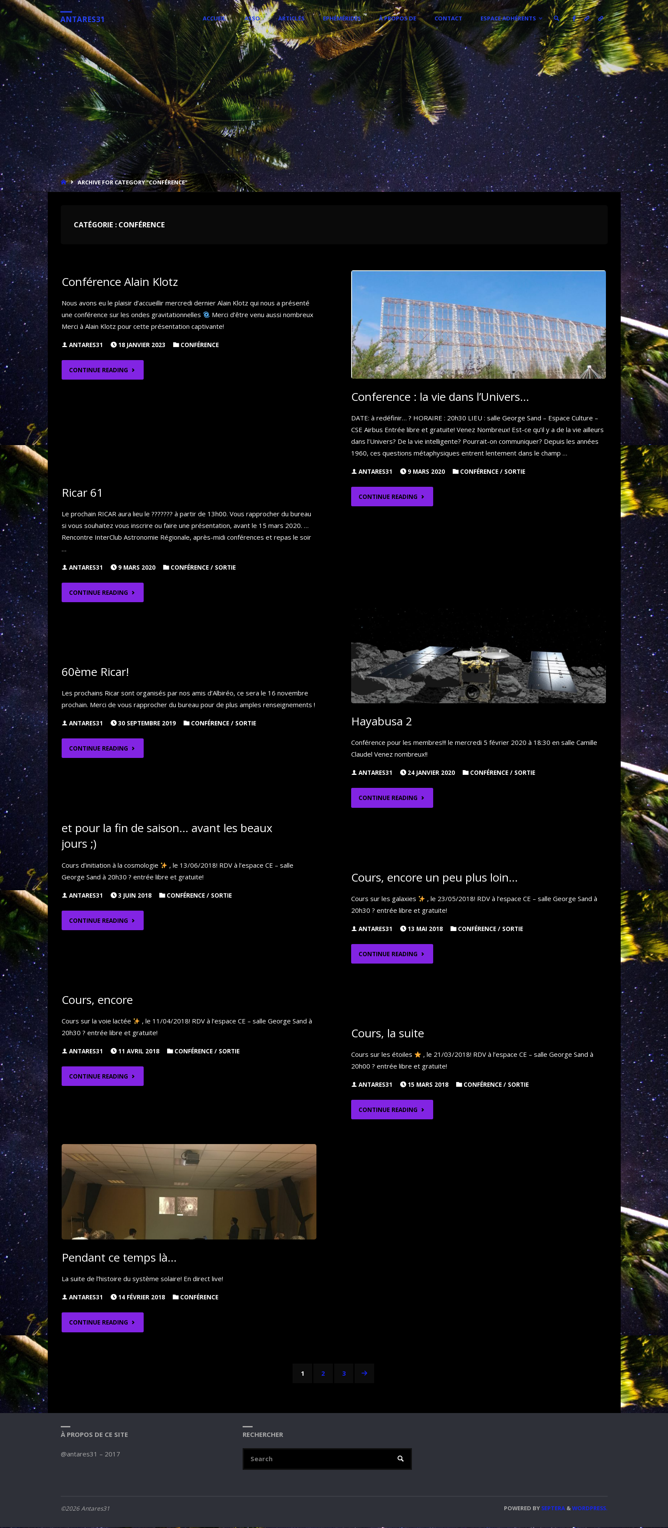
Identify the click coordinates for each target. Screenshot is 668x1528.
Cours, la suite (388, 1033)
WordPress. (590, 1509)
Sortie (514, 471)
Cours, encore (98, 999)
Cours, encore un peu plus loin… (435, 877)
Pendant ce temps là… (119, 1257)
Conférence (200, 345)
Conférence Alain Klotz (121, 281)
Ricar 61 (83, 492)
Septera (552, 1509)
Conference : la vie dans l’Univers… (440, 396)
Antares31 (83, 19)
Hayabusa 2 (381, 721)
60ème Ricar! (95, 671)
